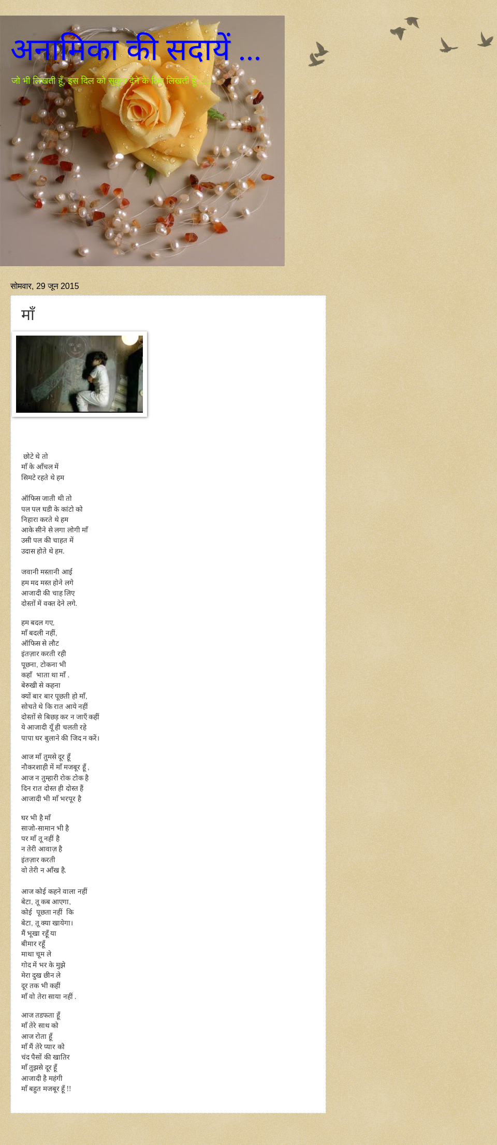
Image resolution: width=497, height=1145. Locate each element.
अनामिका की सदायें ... (135, 50)
